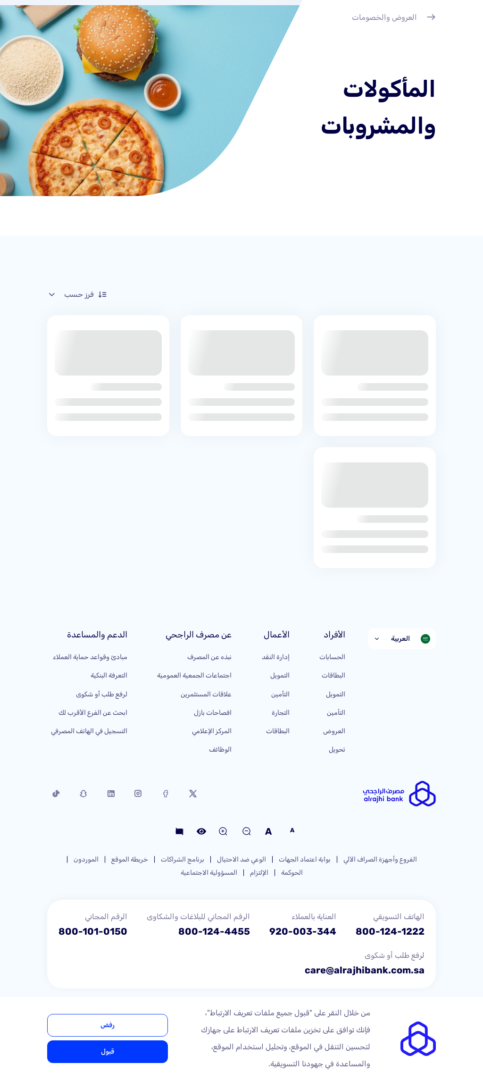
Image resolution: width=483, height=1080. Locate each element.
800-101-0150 (92, 931)
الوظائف (220, 749)
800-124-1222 (390, 931)
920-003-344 (302, 931)
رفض (107, 1025)
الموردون (86, 859)
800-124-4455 (214, 931)
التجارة (281, 713)
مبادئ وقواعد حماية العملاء (90, 657)
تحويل (337, 749)
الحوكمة (292, 873)
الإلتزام (259, 873)
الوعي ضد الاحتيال (241, 859)
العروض (334, 731)
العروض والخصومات (394, 18)
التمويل (335, 694)
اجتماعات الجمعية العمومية (194, 675)
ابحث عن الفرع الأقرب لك (92, 713)
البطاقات (333, 675)
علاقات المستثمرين (206, 694)
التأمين (336, 713)
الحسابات (332, 657)
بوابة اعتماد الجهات (305, 859)
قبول (107, 1051)
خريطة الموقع (129, 859)
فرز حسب (77, 294)
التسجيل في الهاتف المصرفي (89, 731)
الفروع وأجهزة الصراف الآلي (380, 859)
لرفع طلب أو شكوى (101, 694)
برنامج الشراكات (182, 859)
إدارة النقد (276, 657)
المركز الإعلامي (212, 731)
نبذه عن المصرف (209, 657)
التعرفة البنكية (109, 675)
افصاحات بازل (213, 713)
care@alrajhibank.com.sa (365, 970)
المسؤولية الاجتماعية (209, 873)
